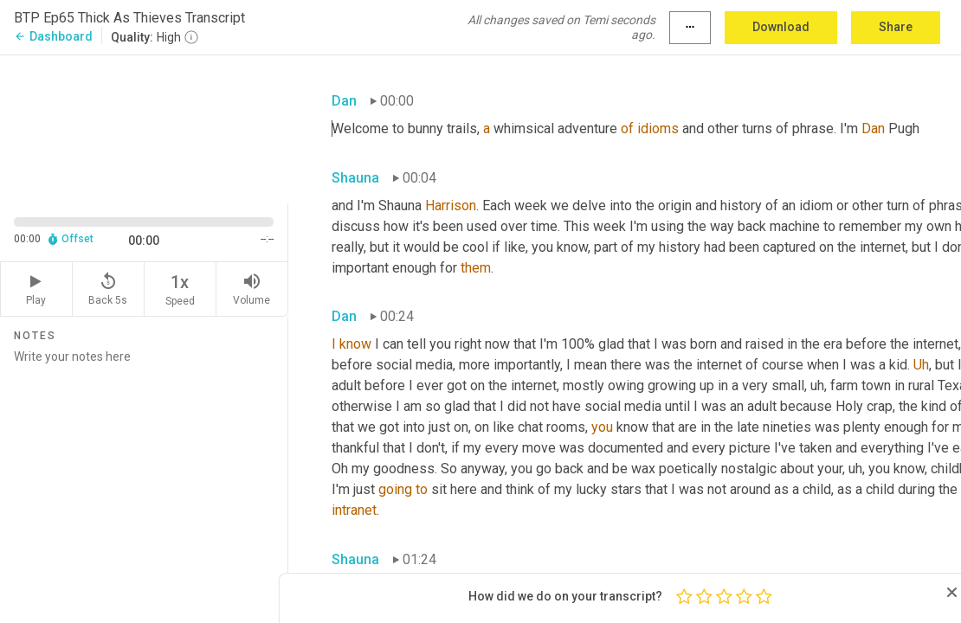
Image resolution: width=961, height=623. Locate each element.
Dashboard (53, 36)
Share (896, 27)
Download (780, 27)
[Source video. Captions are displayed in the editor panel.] (144, 127)
